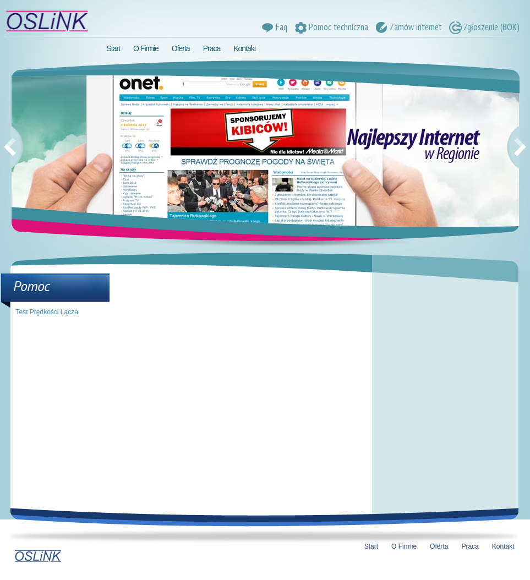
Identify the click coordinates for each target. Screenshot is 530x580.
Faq (273, 27)
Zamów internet (408, 27)
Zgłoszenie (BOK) (483, 27)
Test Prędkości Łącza (47, 312)
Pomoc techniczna (330, 27)
